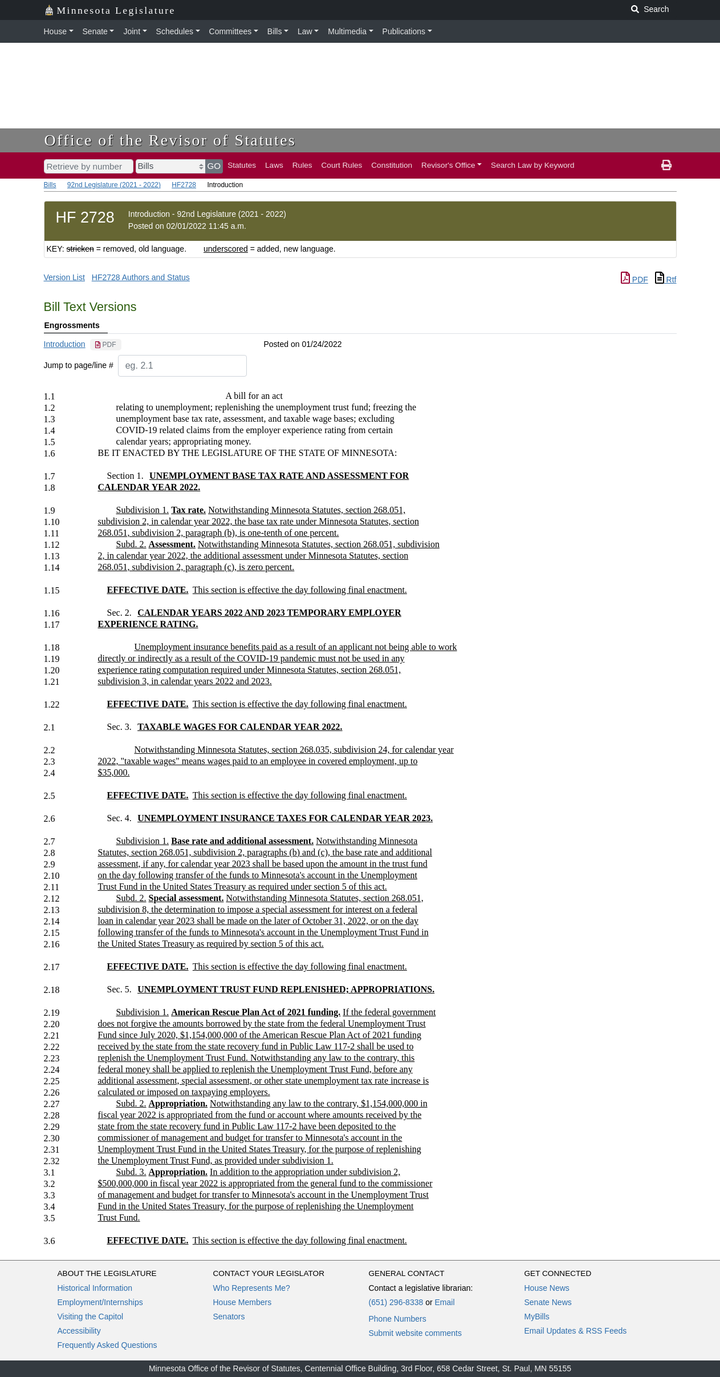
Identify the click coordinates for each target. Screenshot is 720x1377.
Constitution (391, 165)
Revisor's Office (448, 165)
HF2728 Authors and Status (141, 277)
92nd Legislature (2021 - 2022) (114, 185)
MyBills (537, 1316)
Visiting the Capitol (91, 1316)
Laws (274, 165)
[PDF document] (105, 344)
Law (305, 31)
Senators (229, 1316)
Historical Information (95, 1288)
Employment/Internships (100, 1302)
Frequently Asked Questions (107, 1345)
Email (444, 1302)
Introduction (65, 344)
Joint (131, 31)
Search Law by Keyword (533, 165)
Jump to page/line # (78, 365)
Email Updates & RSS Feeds (575, 1330)
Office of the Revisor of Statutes (170, 140)
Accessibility (79, 1330)
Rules (302, 165)
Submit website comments (415, 1333)
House (55, 31)
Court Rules (342, 165)
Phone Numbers (397, 1318)
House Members (242, 1302)
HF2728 (184, 185)
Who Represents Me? (251, 1288)
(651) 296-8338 (396, 1302)
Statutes (241, 165)
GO (214, 166)
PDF (634, 279)
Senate (95, 31)
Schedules (174, 31)
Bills (274, 31)
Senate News (548, 1302)
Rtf (666, 279)
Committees (230, 31)
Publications (404, 31)
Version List (64, 277)
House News (547, 1288)
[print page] (666, 165)
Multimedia (347, 31)
